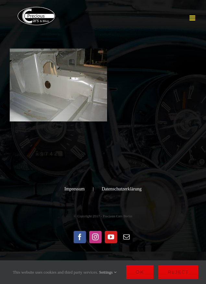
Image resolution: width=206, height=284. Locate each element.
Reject (178, 272)
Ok (140, 272)
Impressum (75, 189)
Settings (107, 272)
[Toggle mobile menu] (192, 18)
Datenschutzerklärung (122, 189)
